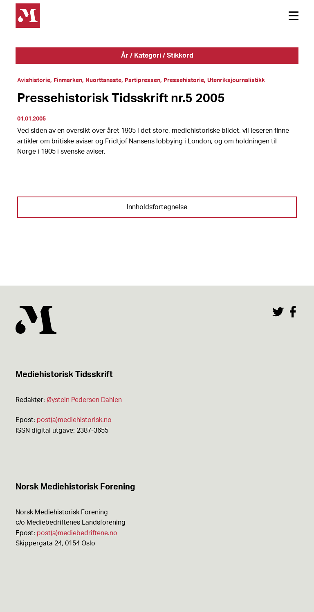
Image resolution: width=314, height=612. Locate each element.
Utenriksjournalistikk (236, 80)
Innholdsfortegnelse (157, 207)
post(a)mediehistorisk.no (74, 420)
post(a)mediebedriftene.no (77, 533)
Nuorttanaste (103, 80)
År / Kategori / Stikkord (157, 55)
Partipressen (142, 80)
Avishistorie (33, 80)
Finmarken (68, 80)
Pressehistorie (184, 80)
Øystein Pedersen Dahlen (84, 400)
